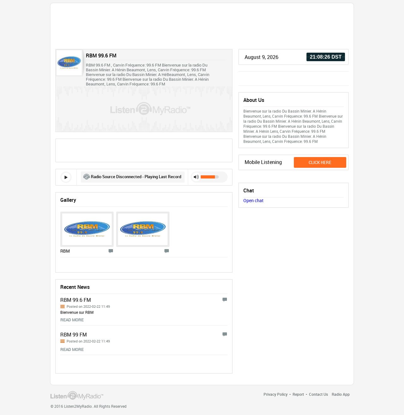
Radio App (341, 394)
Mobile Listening (263, 162)
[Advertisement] (202, 28)
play (66, 177)
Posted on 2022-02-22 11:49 (88, 306)
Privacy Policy (276, 394)
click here (320, 162)
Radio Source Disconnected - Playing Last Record (136, 176)
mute (196, 176)
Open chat (253, 200)
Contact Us (318, 394)
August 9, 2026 (261, 57)
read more (72, 320)
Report (298, 394)
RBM (65, 251)
